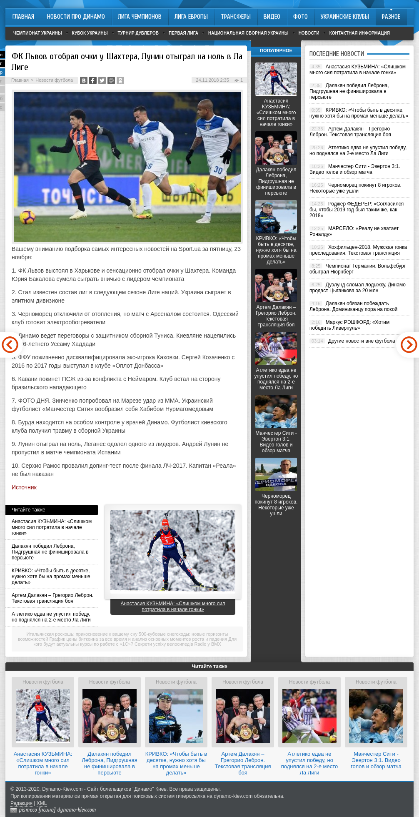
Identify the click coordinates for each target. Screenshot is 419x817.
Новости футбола (54, 80)
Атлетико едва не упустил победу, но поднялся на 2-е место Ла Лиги (51, 617)
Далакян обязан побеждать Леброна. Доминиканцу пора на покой (353, 306)
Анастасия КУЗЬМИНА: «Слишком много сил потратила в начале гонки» (52, 527)
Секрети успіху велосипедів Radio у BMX (178, 644)
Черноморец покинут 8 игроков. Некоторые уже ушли (276, 504)
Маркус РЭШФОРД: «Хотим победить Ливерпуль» (349, 325)
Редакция (21, 803)
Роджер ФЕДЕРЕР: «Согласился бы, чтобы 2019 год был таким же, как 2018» (356, 209)
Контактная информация (359, 33)
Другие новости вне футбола (361, 341)
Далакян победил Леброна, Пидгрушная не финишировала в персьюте (50, 552)
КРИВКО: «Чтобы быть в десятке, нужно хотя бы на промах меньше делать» (51, 576)
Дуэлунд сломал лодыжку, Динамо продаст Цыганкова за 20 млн (357, 287)
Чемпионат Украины (37, 33)
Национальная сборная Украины (248, 33)
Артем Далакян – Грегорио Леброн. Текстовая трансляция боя (52, 598)
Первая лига (183, 33)
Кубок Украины (90, 33)
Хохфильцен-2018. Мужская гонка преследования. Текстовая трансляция (358, 250)
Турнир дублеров (138, 33)
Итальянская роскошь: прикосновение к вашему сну (82, 634)
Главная (20, 80)
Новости (309, 33)
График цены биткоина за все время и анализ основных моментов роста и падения (138, 639)
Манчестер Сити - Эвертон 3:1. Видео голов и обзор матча (276, 442)
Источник (24, 487)
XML (42, 803)
